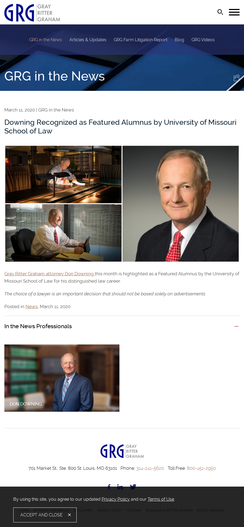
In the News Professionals (38, 326)
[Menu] (234, 12)
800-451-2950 (192, 468)
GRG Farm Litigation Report (140, 39)
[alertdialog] (122, 507)
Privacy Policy (116, 499)
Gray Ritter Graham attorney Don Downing (49, 273)
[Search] (220, 12)
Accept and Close (41, 515)
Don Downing (26, 404)
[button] (237, 79)
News (31, 306)
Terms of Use (161, 499)
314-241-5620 (142, 468)
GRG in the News (45, 39)
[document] (122, 499)
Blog (179, 39)
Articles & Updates (87, 39)
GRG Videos (203, 39)
